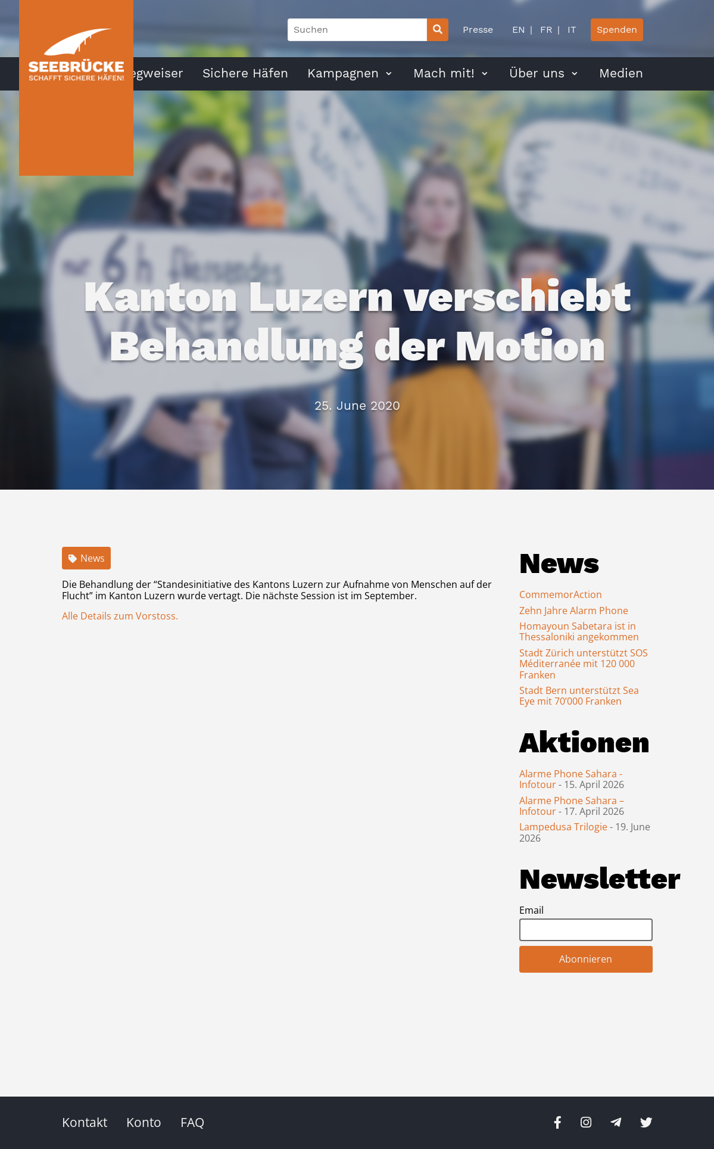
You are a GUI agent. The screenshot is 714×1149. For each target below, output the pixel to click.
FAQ (192, 1122)
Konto (143, 1122)
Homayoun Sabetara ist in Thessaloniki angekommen (579, 631)
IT (570, 29)
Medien (621, 73)
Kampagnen (343, 73)
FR (545, 29)
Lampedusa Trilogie (564, 826)
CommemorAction (560, 594)
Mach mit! (444, 73)
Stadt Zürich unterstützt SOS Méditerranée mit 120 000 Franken (583, 663)
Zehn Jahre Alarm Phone (573, 610)
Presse (478, 29)
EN (518, 29)
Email (531, 910)
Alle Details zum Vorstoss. (120, 615)
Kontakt (84, 1122)
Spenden (617, 29)
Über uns (537, 73)
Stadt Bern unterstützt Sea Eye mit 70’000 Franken (579, 696)
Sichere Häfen (245, 73)
